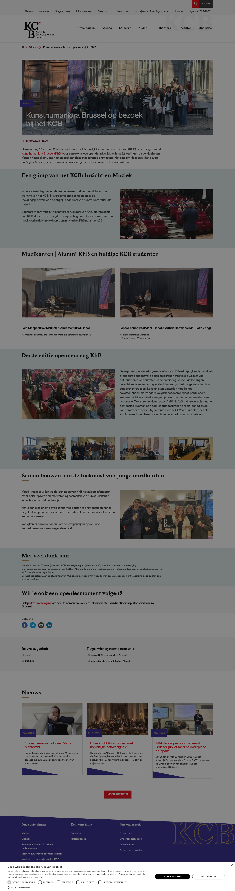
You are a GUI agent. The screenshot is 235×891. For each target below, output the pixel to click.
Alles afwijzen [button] (208, 876)
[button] (78, 887)
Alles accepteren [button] (173, 876)
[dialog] (117, 445)
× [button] (232, 865)
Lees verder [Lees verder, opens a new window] (39, 877)
